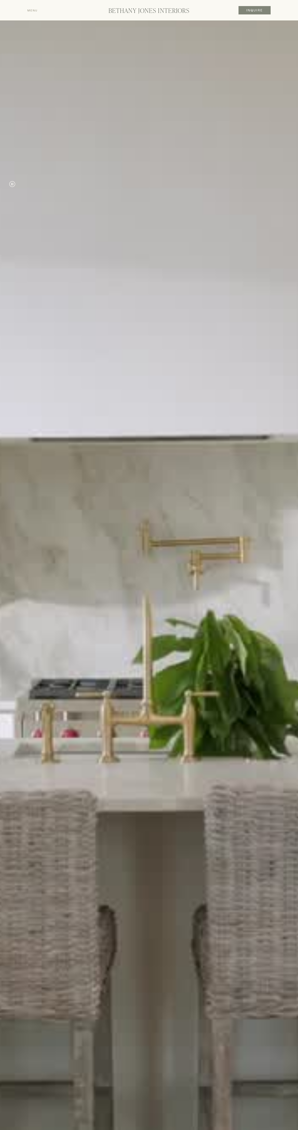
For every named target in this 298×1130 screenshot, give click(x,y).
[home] (149, 10)
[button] (52, 10)
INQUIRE (254, 10)
